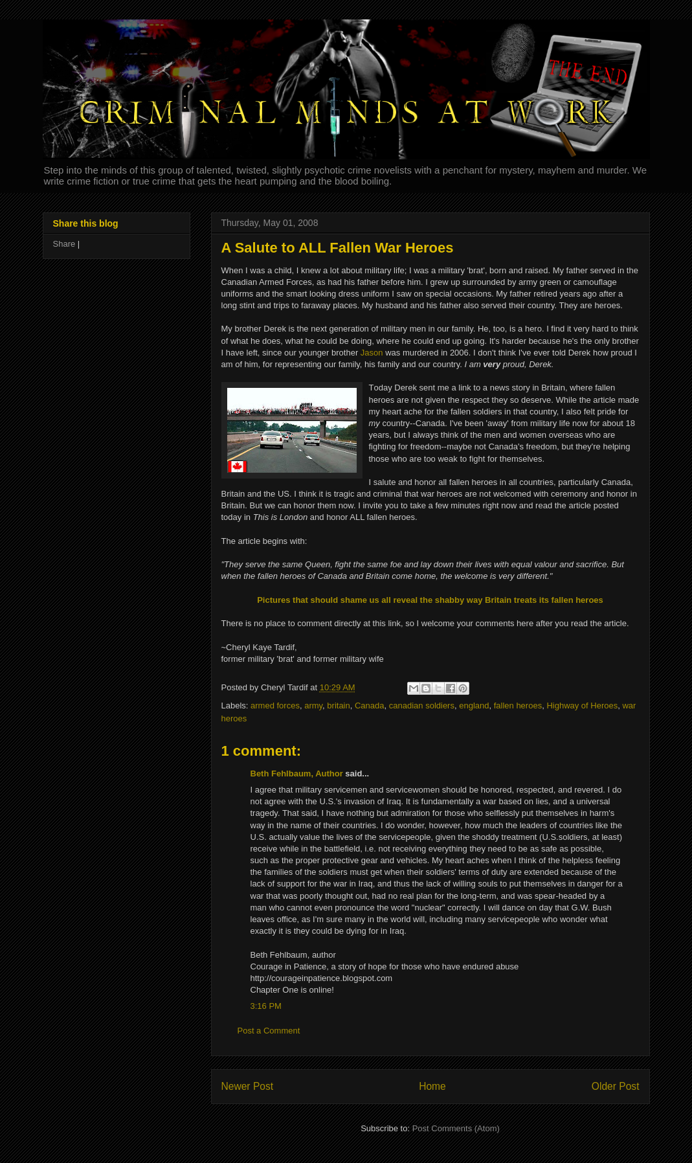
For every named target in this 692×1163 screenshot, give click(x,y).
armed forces (275, 705)
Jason (372, 352)
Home (432, 1086)
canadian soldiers (421, 705)
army (313, 705)
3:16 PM (266, 1006)
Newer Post (247, 1086)
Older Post (616, 1086)
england (474, 705)
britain (338, 705)
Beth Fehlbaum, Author (297, 773)
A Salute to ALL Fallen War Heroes (337, 248)
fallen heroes (518, 705)
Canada (370, 705)
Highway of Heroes (582, 705)
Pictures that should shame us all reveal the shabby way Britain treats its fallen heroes (430, 600)
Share (64, 244)
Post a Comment (269, 1030)
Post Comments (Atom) (456, 1128)
